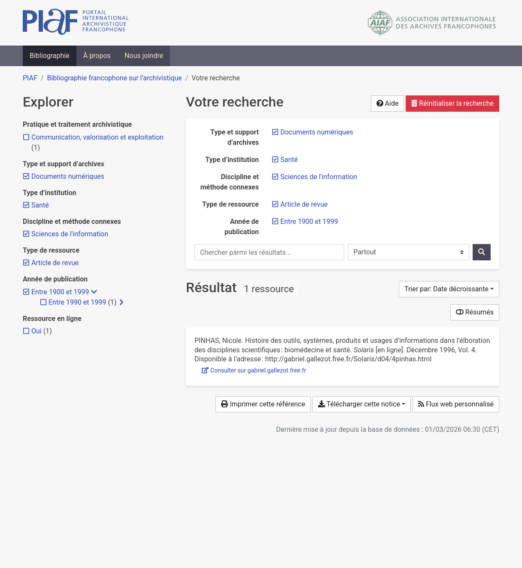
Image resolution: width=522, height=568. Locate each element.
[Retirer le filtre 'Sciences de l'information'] (318, 177)
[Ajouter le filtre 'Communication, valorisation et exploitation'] (97, 137)
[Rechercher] (482, 252)
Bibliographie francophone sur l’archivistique (114, 78)
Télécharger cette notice (359, 404)
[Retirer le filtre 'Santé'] (289, 160)
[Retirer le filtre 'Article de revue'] (304, 204)
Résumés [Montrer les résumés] (475, 312)
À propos (97, 56)
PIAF (30, 78)
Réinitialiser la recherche (452, 103)
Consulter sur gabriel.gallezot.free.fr (254, 370)
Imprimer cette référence (263, 404)
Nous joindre (143, 56)
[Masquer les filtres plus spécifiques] (94, 292)
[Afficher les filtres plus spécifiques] (121, 302)
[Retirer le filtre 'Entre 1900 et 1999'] (309, 221)
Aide (387, 103)
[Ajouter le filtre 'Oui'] (36, 331)
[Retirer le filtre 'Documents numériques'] (316, 132)
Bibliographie (50, 56)
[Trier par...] (449, 289)
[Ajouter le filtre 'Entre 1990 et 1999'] (77, 302)
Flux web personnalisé (456, 404)
